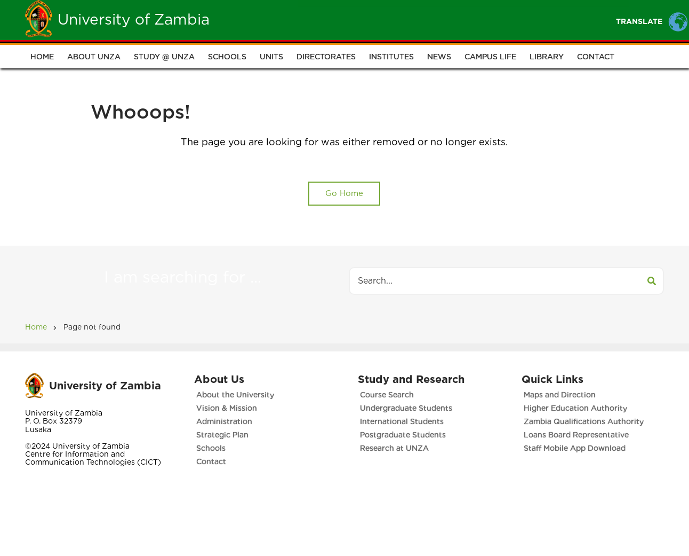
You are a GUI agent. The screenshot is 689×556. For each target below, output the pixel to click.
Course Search (387, 394)
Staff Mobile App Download (575, 448)
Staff (423, 19)
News (439, 56)
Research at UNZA (394, 448)
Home (276, 19)
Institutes (391, 56)
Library (547, 56)
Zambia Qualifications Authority (584, 421)
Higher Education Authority (575, 408)
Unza (319, 19)
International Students (402, 421)
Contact (595, 56)
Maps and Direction (560, 394)
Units (271, 56)
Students (371, 19)
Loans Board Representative (576, 434)
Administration (224, 421)
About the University (235, 394)
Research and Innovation (565, 19)
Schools (227, 56)
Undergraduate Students (406, 408)
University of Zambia (134, 19)
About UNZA (94, 56)
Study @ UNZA (164, 56)
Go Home (344, 193)
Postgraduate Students (403, 434)
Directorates (326, 56)
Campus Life (490, 56)
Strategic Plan (222, 434)
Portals (474, 19)
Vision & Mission (226, 408)
